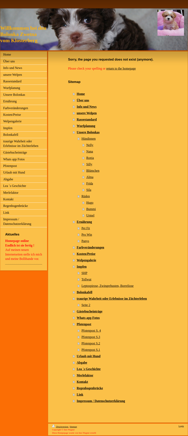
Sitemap (73, 426)
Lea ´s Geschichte (89, 369)
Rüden (85, 196)
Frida (89, 183)
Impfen (82, 266)
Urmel (90, 215)
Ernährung (84, 221)
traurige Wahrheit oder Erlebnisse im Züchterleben (112, 298)
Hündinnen (88, 138)
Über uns (83, 100)
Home (81, 94)
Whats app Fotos (88, 317)
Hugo (89, 202)
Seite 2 (85, 305)
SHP (84, 273)
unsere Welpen (87, 113)
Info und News (87, 106)
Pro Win (86, 234)
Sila (88, 190)
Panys (85, 241)
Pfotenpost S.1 (90, 349)
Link (80, 394)
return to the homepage (121, 68)
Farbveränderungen (90, 247)
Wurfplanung (86, 126)
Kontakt (82, 381)
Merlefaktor (85, 375)
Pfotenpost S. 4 (91, 330)
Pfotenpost (84, 324)
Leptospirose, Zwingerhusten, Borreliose (107, 285)
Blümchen (92, 170)
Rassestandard (87, 119)
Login (181, 426)
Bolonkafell (84, 292)
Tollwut (86, 279)
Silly (89, 164)
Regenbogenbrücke (90, 388)
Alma (89, 177)
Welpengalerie (86, 260)
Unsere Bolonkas (88, 132)
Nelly (89, 145)
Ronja (90, 158)
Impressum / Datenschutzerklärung (101, 401)
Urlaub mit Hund (88, 356)
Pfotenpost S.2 (90, 343)
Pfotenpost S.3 (90, 337)
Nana (89, 151)
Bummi (91, 209)
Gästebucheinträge (89, 311)
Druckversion (60, 426)
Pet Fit (85, 228)
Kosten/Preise (86, 253)
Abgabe (82, 362)
